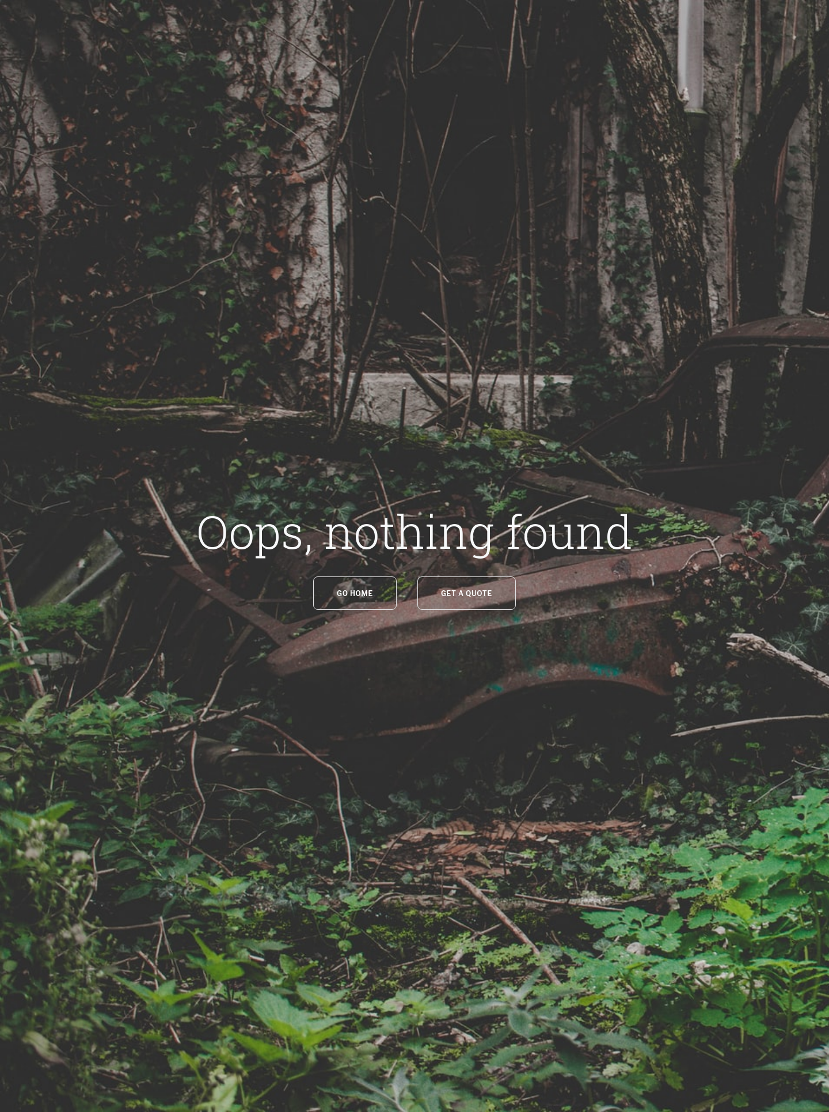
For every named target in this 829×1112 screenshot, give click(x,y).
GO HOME (355, 593)
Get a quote (466, 593)
